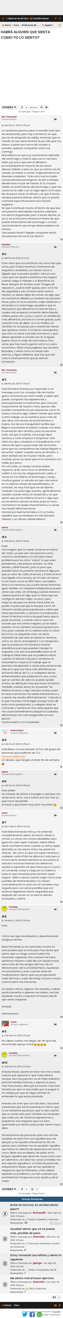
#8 (4, 917)
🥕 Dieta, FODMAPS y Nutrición (42, 1219)
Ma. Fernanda (9, 116)
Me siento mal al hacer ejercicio (32, 1278)
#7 (4, 823)
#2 (4, 254)
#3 (4, 380)
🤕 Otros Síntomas (36, 1288)
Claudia (13, 906)
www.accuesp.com (13, 756)
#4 (4, 537)
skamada (39, 1236)
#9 (4, 1032)
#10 (5, 1063)
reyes (13, 1021)
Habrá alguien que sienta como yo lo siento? (25, 34)
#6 (4, 781)
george (37, 1263)
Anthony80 (39, 1212)
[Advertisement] (31, 72)
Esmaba (6, 244)
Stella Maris (16, 730)
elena (5, 527)
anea (4, 812)
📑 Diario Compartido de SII (41, 1269)
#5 (4, 740)
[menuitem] (17, 18)
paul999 (56, 1311)
